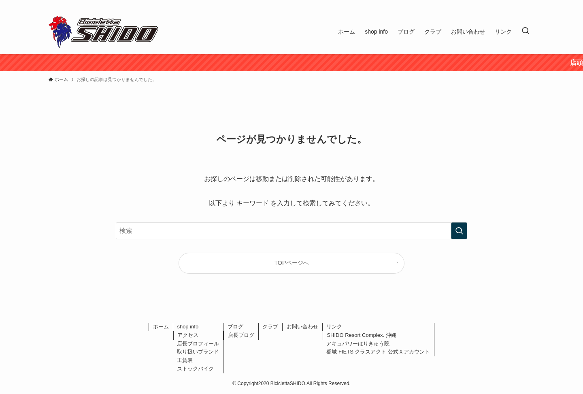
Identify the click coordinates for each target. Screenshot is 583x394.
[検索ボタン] (525, 31)
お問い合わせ (302, 327)
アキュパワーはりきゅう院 (357, 344)
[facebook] (497, 4)
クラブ (270, 327)
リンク (334, 327)
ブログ (235, 327)
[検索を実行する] (459, 230)
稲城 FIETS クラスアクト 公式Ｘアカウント (378, 352)
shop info (187, 327)
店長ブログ (241, 335)
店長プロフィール (198, 344)
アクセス (187, 335)
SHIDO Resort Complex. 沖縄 (361, 335)
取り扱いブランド (198, 352)
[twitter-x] (508, 4)
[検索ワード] (291, 230)
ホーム (161, 327)
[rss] (529, 4)
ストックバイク (195, 369)
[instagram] (518, 4)
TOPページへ (291, 263)
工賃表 (185, 360)
